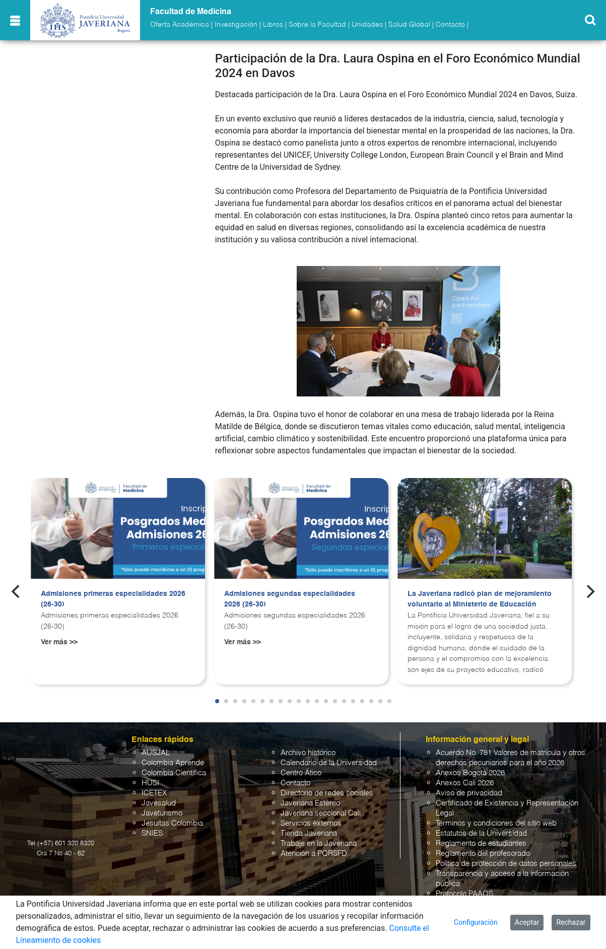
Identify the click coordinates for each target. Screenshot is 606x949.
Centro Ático (301, 773)
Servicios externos (311, 823)
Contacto (450, 24)
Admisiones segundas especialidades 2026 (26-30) (289, 599)
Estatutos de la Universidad (481, 833)
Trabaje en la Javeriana (319, 843)
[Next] (589, 591)
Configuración (476, 922)
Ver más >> (59, 642)
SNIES (152, 833)
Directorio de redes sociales (327, 793)
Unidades (367, 24)
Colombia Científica (174, 773)
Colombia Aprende (173, 763)
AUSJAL (156, 753)
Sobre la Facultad (317, 24)
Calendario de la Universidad (329, 763)
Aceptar (527, 922)
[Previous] (17, 591)
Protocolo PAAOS (464, 894)
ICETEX (154, 793)
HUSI (150, 783)
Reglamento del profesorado (483, 853)
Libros (273, 24)
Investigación (236, 24)
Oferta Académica (179, 24)
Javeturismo (162, 813)
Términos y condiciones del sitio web (496, 823)
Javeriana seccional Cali (321, 813)
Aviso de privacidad (469, 793)
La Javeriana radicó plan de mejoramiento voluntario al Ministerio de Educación (480, 599)
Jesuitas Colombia (172, 823)
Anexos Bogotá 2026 (470, 773)
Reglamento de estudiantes (481, 843)
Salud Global (409, 24)
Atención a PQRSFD (314, 853)
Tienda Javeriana (309, 833)
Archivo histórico (308, 753)
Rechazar (570, 922)
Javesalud (159, 803)
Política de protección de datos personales (506, 863)
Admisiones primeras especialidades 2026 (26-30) (113, 599)
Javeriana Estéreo (310, 803)
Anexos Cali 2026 (465, 783)
